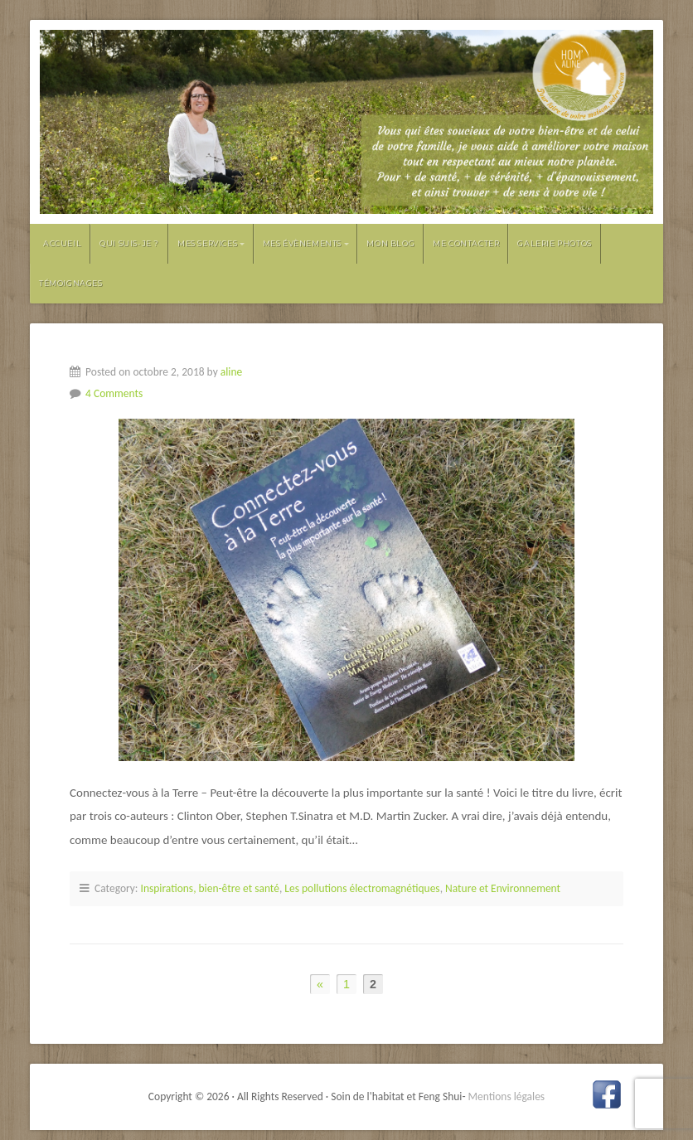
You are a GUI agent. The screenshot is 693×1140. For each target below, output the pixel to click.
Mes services (207, 243)
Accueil (62, 243)
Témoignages (71, 283)
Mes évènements (302, 243)
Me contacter (466, 243)
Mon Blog (390, 243)
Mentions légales (506, 1096)
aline (231, 372)
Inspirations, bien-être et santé (210, 888)
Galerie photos (554, 243)
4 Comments (114, 393)
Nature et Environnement (502, 888)
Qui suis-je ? (129, 243)
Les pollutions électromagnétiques (361, 888)
